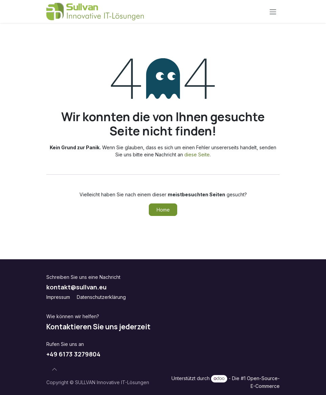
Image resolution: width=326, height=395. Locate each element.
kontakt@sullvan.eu (76, 287)
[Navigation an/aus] (273, 11)
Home (163, 210)
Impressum (58, 297)
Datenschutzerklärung (101, 297)
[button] (54, 369)
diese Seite (197, 154)
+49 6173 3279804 (73, 354)
